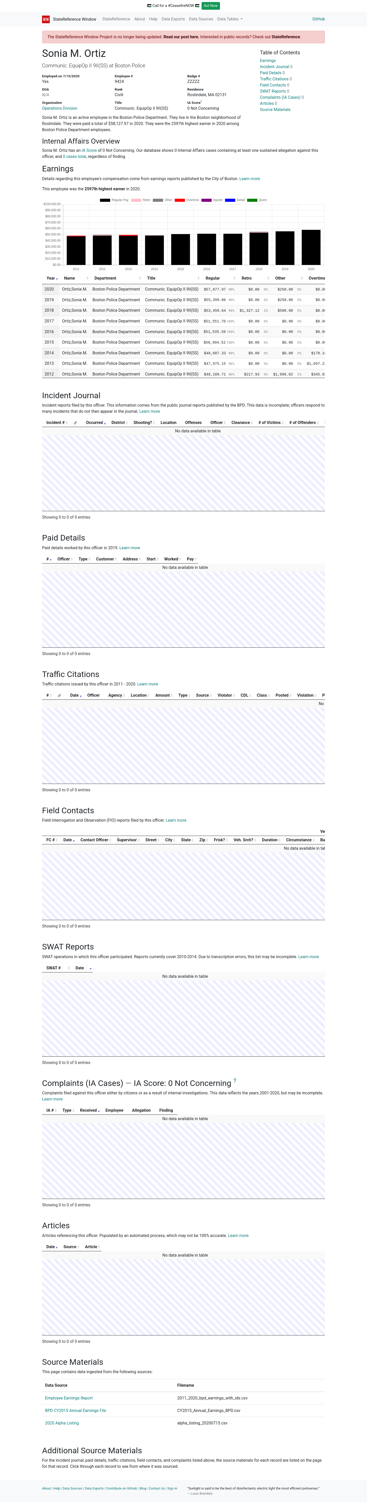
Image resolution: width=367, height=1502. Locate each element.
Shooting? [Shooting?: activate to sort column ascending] (143, 422)
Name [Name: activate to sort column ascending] (69, 278)
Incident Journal (276, 66)
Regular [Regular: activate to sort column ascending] (213, 278)
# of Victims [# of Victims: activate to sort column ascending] (269, 422)
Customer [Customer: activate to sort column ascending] (145, 559)
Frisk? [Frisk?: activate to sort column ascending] (219, 839)
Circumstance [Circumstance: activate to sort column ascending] (299, 839)
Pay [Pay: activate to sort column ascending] (304, 559)
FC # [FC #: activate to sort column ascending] (50, 839)
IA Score (89, 150)
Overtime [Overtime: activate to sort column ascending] (317, 278)
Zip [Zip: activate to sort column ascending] (202, 839)
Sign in (172, 1488)
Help (153, 19)
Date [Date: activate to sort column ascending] (74, 695)
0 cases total (74, 156)
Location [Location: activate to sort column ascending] (139, 695)
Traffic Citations (276, 79)
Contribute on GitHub (121, 1488)
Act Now (211, 6)
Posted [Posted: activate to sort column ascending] (282, 695)
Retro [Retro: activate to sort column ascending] (247, 278)
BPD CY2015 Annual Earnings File (75, 1410)
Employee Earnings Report (69, 1398)
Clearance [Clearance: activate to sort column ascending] (240, 422)
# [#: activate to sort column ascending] (47, 559)
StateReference (116, 19)
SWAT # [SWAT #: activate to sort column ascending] (53, 968)
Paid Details (272, 72)
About (139, 19)
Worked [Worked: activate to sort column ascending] (267, 559)
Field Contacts (274, 85)
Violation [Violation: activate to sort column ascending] (305, 695)
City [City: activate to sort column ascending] (168, 839)
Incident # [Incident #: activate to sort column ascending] (55, 422)
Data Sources (201, 19)
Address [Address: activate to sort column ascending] (192, 559)
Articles (268, 103)
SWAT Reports (274, 91)
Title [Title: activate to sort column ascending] (151, 278)
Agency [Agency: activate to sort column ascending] (115, 695)
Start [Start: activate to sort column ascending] (232, 559)
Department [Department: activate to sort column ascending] (105, 278)
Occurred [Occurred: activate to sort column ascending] (94, 422)
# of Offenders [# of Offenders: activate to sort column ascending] (302, 422)
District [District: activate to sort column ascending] (118, 422)
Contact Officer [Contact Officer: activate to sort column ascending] (94, 839)
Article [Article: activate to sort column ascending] (236, 1246)
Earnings (268, 60)
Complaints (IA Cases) (282, 97)
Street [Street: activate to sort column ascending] (151, 839)
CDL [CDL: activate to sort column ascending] (244, 695)
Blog (143, 1488)
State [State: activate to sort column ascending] (186, 839)
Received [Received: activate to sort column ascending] (125, 1110)
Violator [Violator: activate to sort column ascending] (225, 695)
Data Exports (173, 19)
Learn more (249, 178)
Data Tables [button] (228, 19)
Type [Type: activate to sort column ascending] (109, 559)
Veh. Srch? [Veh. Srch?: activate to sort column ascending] (243, 839)
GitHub (318, 19)
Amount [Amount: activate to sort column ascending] (162, 695)
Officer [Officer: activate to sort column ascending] (217, 422)
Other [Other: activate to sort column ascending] (280, 278)
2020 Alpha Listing (62, 1423)
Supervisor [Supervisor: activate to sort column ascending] (127, 839)
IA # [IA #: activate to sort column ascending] (50, 1110)
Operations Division (59, 108)
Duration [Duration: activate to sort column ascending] (270, 839)
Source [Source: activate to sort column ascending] (202, 695)
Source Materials (275, 109)
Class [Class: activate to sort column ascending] (262, 695)
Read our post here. (181, 36)
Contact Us (157, 1488)
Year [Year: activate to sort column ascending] (51, 278)
